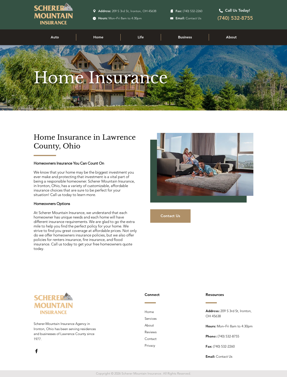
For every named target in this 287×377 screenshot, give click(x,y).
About (149, 325)
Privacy (150, 345)
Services (151, 318)
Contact (151, 339)
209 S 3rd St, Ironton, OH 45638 (134, 11)
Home (149, 312)
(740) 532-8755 (228, 336)
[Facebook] (36, 351)
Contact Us (224, 356)
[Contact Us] (170, 216)
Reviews (151, 332)
